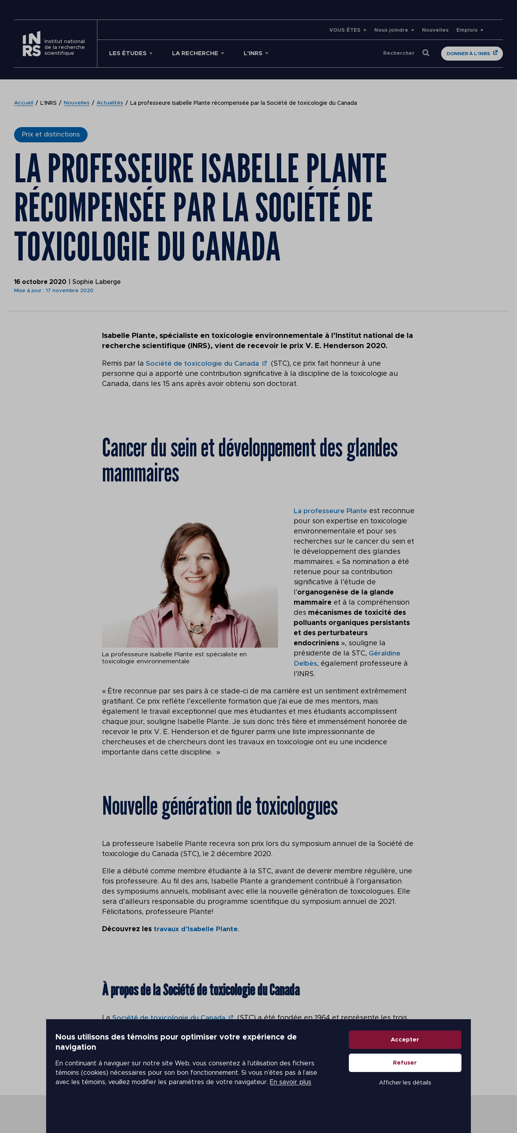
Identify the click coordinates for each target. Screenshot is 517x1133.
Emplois (467, 30)
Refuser (413, 1079)
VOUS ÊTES (345, 30)
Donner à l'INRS (468, 53)
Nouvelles (435, 30)
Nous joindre (391, 30)
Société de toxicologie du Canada (202, 363)
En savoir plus (229, 1094)
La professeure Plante (330, 510)
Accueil (24, 103)
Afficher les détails (413, 1099)
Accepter (413, 1056)
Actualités (110, 103)
